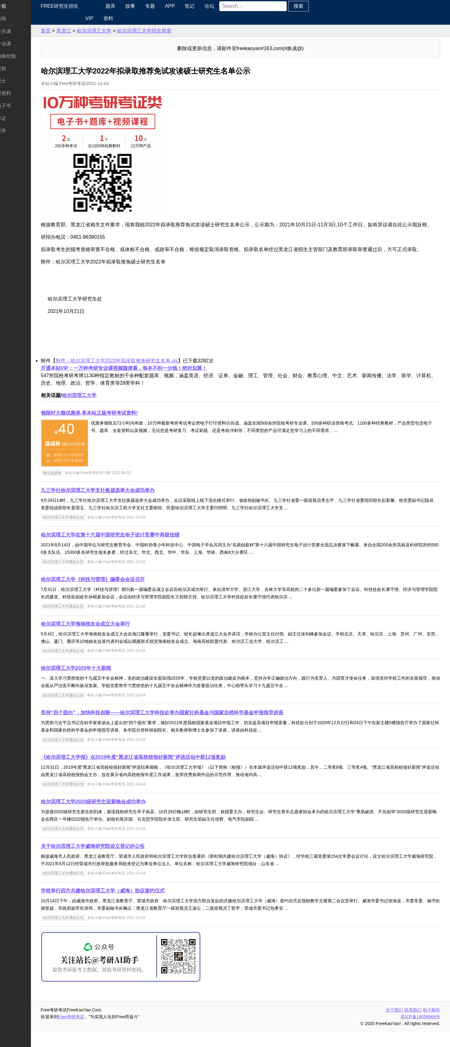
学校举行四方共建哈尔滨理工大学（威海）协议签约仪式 (121, 905)
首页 (64, 30)
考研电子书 (17, 105)
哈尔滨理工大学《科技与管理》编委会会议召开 (111, 594)
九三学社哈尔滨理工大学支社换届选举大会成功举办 (116, 505)
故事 (146, 6)
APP (186, 6)
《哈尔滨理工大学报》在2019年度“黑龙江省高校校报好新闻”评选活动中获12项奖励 (151, 772)
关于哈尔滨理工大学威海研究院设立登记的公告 (111, 861)
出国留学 (15, 130)
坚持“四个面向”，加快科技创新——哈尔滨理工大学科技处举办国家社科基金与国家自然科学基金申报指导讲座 (180, 727)
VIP (104, 18)
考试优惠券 (71, 487)
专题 (166, 6)
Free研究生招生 (78, 6)
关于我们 (394, 1024)
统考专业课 (17, 43)
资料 (123, 18)
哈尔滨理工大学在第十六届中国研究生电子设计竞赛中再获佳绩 (128, 549)
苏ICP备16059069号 (420, 1031)
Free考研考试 (90, 1031)
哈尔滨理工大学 (112, 30)
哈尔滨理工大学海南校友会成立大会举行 (103, 638)
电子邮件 (431, 1024)
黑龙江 (82, 30)
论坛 (225, 6)
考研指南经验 (20, 56)
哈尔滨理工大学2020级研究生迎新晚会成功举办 (112, 816)
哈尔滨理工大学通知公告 (82, 532)
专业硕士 (15, 80)
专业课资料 (17, 93)
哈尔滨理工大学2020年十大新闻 (94, 683)
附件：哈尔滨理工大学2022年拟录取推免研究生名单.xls (135, 375)
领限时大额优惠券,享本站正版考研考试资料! (107, 427)
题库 (126, 6)
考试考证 (15, 118)
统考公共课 (17, 31)
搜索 (314, 6)
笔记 (205, 6)
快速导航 (15, 6)
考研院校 (15, 68)
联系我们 (413, 1024)
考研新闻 (15, 18)
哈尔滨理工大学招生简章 (163, 30)
